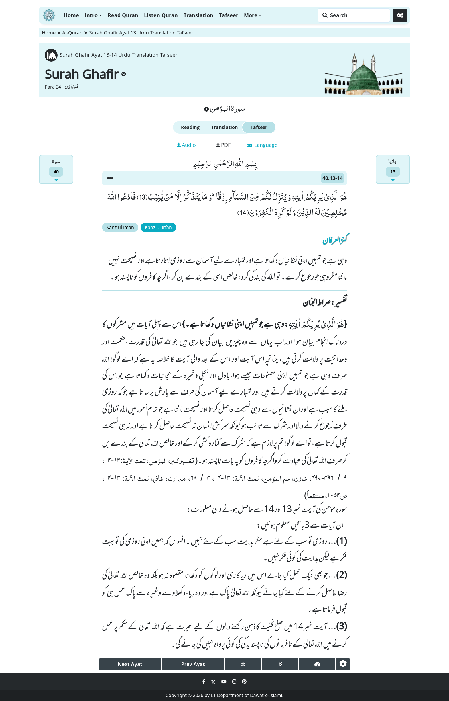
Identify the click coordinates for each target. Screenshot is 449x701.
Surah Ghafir (85, 74)
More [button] (250, 15)
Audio (186, 144)
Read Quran (123, 15)
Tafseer (228, 15)
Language (262, 144)
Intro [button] (91, 15)
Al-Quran (72, 32)
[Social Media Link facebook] (204, 681)
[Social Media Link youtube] (224, 681)
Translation (198, 15)
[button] (110, 178)
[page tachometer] (317, 664)
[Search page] (352, 15)
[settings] (343, 664)
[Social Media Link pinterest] (244, 681)
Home (71, 15)
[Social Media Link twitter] (214, 681)
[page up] (243, 664)
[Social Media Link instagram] (234, 681)
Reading (190, 127)
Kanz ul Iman (120, 227)
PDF (223, 144)
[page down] (280, 664)
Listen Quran (161, 15)
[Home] (49, 14)
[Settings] (400, 15)
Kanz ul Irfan (158, 227)
